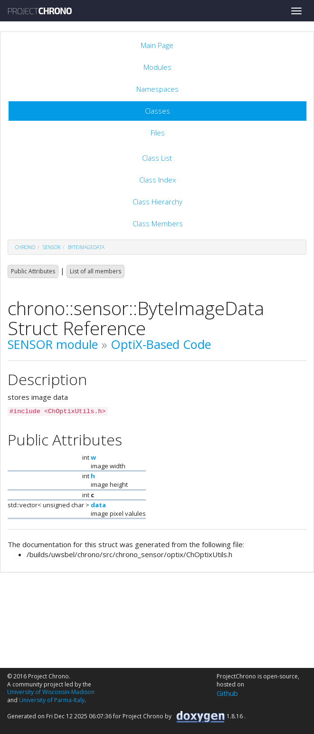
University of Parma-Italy (52, 700)
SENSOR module (53, 344)
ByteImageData (86, 247)
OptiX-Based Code (161, 344)
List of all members (95, 271)
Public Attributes (33, 271)
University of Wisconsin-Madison (51, 692)
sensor (51, 247)
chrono (25, 247)
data (98, 505)
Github (227, 693)
